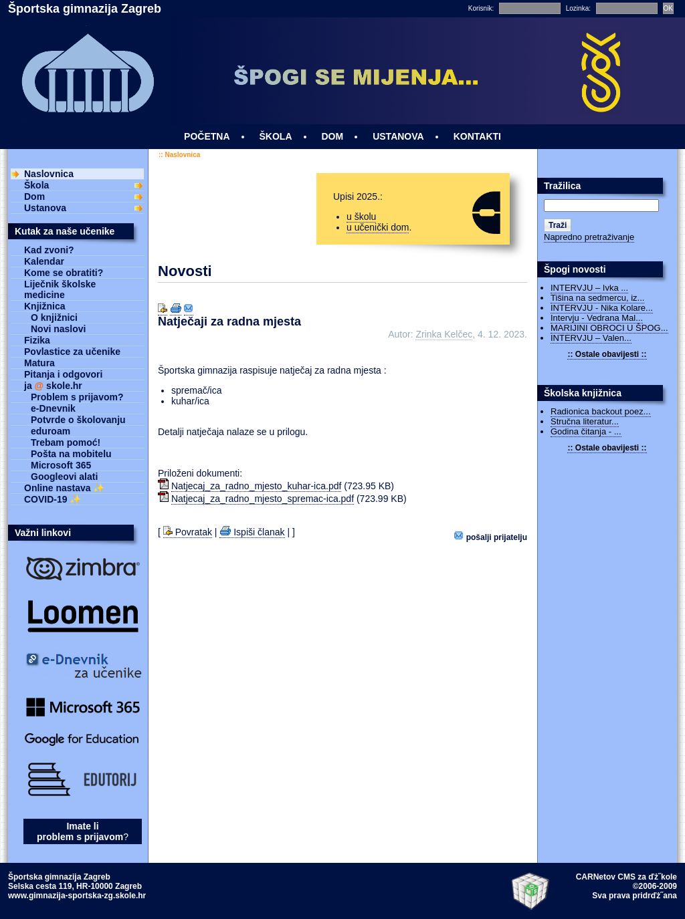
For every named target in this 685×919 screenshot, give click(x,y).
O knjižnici (54, 317)
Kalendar (44, 261)
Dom (34, 196)
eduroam (50, 431)
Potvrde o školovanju (78, 419)
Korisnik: (481, 8)
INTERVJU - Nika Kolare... (602, 308)
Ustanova (45, 208)
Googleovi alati (64, 476)
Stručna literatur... (585, 421)
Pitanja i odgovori (63, 374)
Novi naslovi (58, 328)
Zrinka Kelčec (443, 334)
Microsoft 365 (61, 465)
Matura (39, 363)
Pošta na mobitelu (71, 453)
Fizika (37, 340)
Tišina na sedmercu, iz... (597, 298)
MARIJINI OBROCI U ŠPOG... (609, 328)
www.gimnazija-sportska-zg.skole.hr (77, 895)
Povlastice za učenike (72, 351)
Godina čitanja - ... (586, 431)
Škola (36, 185)
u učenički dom (378, 227)
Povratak (187, 532)
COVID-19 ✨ (52, 499)
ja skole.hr (53, 385)
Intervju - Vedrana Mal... (597, 318)
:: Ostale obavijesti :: (606, 354)
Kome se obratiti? (63, 272)
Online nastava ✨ (64, 488)
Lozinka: (578, 8)
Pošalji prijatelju (490, 536)
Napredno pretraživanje (589, 237)
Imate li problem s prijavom (80, 831)
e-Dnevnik (53, 408)
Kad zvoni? (49, 250)
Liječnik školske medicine (60, 289)
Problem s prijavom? (77, 397)
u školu (361, 216)
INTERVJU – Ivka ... (589, 288)
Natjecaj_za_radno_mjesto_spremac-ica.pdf (262, 498)
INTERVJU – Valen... (591, 338)
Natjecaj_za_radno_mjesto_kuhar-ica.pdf (256, 486)
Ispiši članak (251, 532)
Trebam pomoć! (65, 442)
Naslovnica (182, 154)
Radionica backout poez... (601, 411)
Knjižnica (44, 306)
